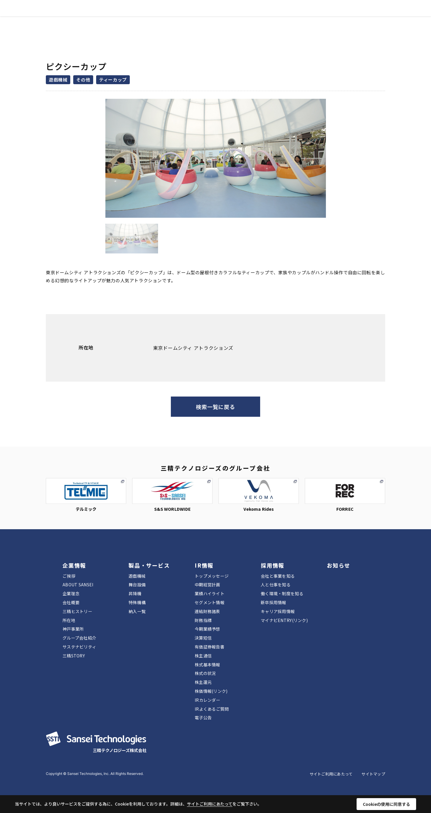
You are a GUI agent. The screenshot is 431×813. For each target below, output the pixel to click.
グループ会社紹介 (79, 638)
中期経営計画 (207, 585)
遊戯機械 (137, 576)
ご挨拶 (69, 576)
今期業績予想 (207, 629)
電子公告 (203, 717)
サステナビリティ (79, 647)
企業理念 (71, 593)
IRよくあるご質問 (212, 709)
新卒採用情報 (273, 602)
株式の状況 (205, 673)
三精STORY (74, 656)
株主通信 (203, 656)
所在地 (69, 620)
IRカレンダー (207, 700)
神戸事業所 (73, 629)
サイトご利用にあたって (331, 774)
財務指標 (203, 620)
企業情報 (140, 15)
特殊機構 (137, 602)
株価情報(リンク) (211, 691)
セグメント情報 (209, 602)
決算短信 (203, 638)
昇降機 (135, 593)
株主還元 (203, 682)
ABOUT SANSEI (78, 585)
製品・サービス (175, 15)
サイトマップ (373, 774)
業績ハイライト (209, 593)
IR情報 (208, 15)
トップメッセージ (212, 576)
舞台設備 (137, 585)
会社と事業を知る (278, 576)
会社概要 (71, 602)
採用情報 (233, 15)
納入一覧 (137, 611)
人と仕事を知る (276, 585)
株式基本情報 (207, 665)
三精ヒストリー (77, 611)
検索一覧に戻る (215, 407)
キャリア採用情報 (278, 611)
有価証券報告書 (209, 647)
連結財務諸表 (207, 611)
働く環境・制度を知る (282, 593)
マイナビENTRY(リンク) (284, 620)
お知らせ (260, 15)
